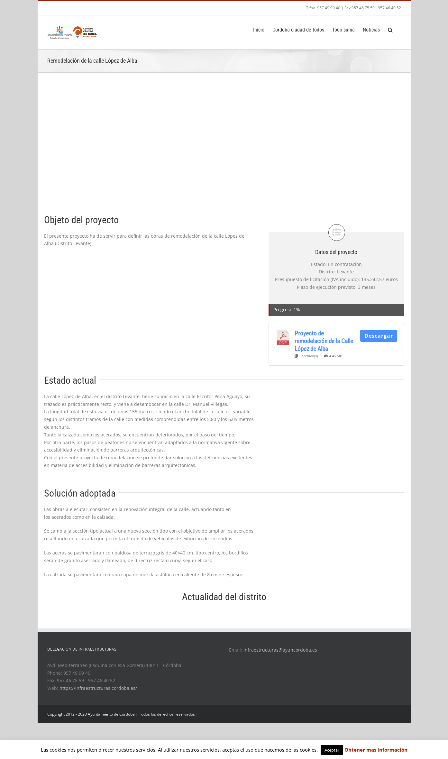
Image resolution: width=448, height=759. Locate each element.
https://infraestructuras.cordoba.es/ (98, 688)
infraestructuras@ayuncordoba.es (280, 650)
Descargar (378, 335)
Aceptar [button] (332, 750)
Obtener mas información (375, 749)
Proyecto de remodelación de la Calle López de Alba (324, 341)
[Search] (390, 29)
